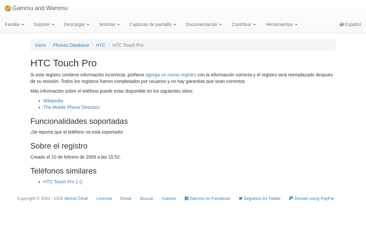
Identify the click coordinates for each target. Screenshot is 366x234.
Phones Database (71, 45)
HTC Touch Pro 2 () (63, 181)
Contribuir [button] (244, 24)
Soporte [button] (44, 24)
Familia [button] (14, 24)
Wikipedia (53, 100)
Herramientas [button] (281, 24)
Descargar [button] (76, 24)
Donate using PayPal (311, 198)
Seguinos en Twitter (260, 198)
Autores (169, 198)
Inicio (40, 45)
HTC (101, 45)
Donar (126, 198)
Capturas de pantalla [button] (153, 24)
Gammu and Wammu (36, 8)
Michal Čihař (76, 198)
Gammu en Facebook (207, 198)
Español (350, 24)
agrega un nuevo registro (170, 74)
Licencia (104, 198)
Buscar (146, 198)
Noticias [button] (109, 24)
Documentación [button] (204, 24)
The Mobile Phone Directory (72, 107)
